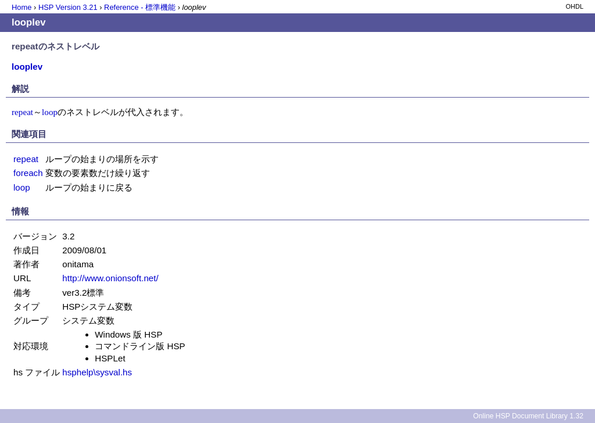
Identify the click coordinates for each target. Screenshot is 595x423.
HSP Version (68, 7)
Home (21, 7)
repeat (22, 112)
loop (50, 112)
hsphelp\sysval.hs (97, 372)
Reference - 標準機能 (139, 7)
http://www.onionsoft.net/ (110, 278)
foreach (28, 173)
